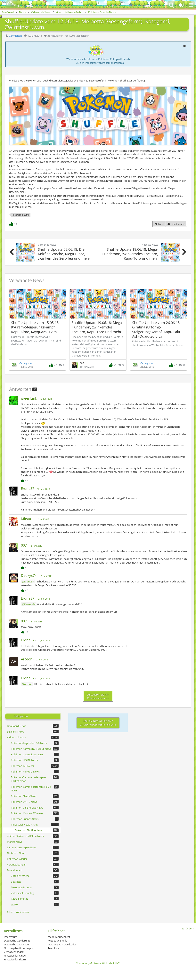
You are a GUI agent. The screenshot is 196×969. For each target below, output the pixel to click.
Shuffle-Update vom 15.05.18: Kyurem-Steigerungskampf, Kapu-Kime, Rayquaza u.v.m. (35, 327)
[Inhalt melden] (176, 224)
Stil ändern (188, 928)
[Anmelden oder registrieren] (181, 5)
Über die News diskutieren (98, 722)
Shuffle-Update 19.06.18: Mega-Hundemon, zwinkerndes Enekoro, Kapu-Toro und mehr (97, 327)
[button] (191, 5)
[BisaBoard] (10, 4)
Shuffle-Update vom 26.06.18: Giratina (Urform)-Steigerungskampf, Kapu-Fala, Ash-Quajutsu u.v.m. (156, 329)
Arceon (28, 684)
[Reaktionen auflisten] (13, 223)
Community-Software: (98, 963)
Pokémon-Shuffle (20, 214)
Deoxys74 (30, 604)
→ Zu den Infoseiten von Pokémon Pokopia (98, 63)
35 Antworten (55, 35)
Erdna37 (29, 581)
